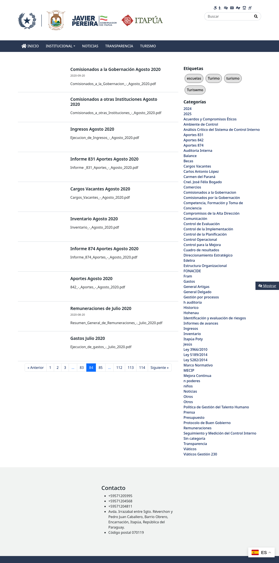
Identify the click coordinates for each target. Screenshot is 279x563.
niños (188, 386)
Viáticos (190, 449)
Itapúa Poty (193, 339)
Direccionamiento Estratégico (208, 255)
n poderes (192, 380)
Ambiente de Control (201, 124)
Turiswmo (195, 89)
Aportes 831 (194, 134)
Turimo (213, 78)
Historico (191, 307)
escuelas (194, 78)
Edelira (189, 260)
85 (100, 367)
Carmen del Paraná (199, 176)
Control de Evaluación (202, 223)
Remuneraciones (197, 428)
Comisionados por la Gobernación (212, 197)
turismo (232, 78)
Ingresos (191, 328)
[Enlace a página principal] (90, 19)
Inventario (192, 333)
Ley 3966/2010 (195, 349)
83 (82, 367)
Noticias (190, 391)
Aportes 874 (194, 145)
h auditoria (193, 302)
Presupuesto (194, 417)
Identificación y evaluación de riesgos (215, 318)
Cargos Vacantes (197, 166)
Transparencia (195, 443)
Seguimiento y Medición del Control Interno (220, 433)
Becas (188, 161)
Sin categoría (194, 438)
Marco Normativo (198, 365)
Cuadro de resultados (201, 250)
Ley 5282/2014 (195, 360)
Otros (188, 396)
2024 (188, 108)
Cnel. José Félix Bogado (203, 182)
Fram (188, 276)
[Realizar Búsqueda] (256, 16)
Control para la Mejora (202, 244)
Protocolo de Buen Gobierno (207, 422)
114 (142, 367)
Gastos (189, 281)
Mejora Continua (197, 375)
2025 (188, 113)
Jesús (188, 344)
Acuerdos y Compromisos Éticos (210, 119)
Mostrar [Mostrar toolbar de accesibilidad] (267, 285)
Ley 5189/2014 (195, 354)
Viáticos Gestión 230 (200, 454)
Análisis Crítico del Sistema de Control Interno (222, 129)
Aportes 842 (194, 140)
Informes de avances (201, 323)
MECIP (189, 370)
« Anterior (35, 367)
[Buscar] (227, 16)
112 (119, 367)
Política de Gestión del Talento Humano (216, 407)
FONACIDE (192, 271)
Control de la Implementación (208, 229)
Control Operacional (200, 239)
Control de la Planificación (205, 234)
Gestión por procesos (201, 297)
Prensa (189, 412)
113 (131, 367)
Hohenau (191, 312)
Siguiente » (160, 367)
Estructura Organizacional (205, 265)
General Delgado (197, 291)
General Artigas (196, 286)
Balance (190, 155)
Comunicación (195, 218)
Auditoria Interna (198, 150)
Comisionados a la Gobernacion (210, 192)
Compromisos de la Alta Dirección (212, 213)
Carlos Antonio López (201, 171)
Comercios (192, 187)
